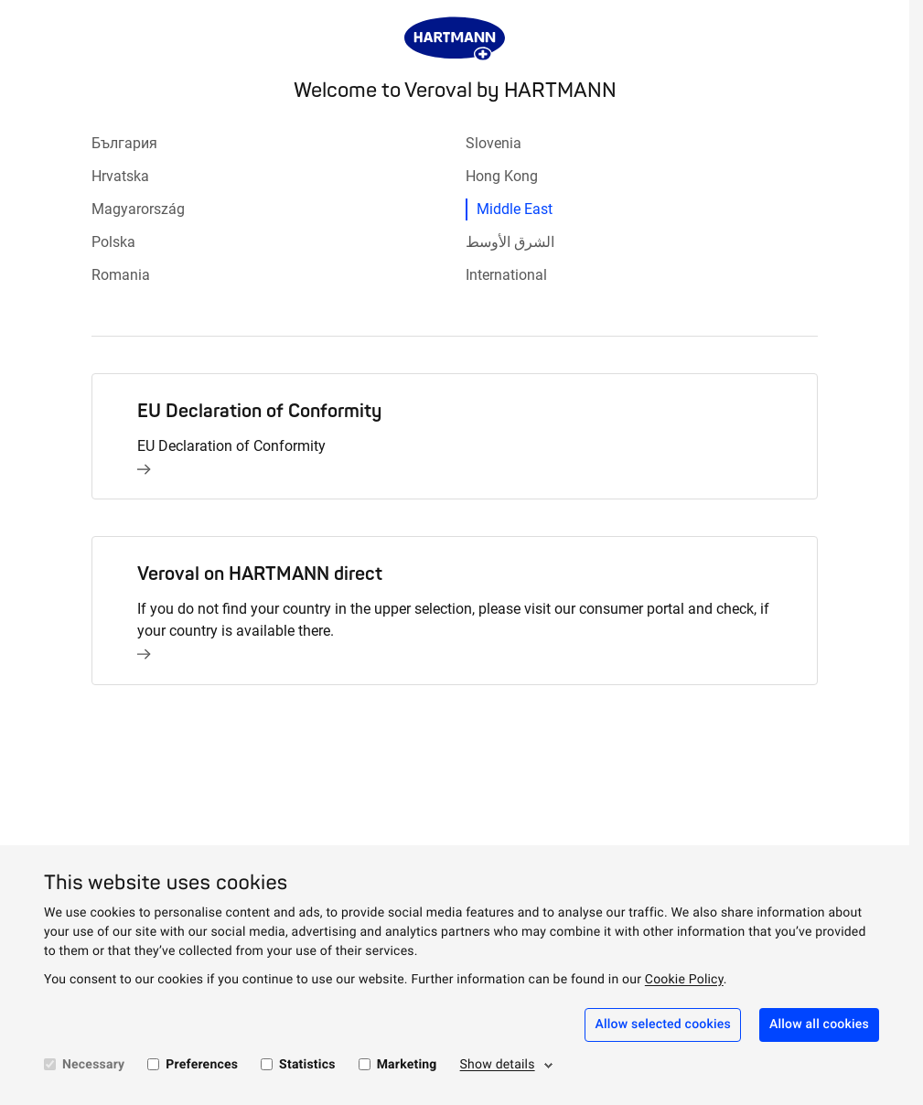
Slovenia (493, 143)
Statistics (307, 1064)
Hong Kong (502, 176)
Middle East (515, 209)
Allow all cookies (819, 1024)
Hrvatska (120, 176)
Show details (497, 1064)
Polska (113, 242)
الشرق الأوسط (510, 242)
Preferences (202, 1064)
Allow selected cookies (663, 1024)
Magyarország (138, 209)
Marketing (407, 1064)
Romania (120, 275)
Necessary (93, 1064)
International (506, 275)
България (124, 143)
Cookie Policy (684, 979)
